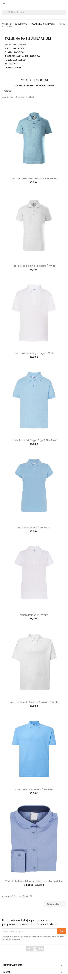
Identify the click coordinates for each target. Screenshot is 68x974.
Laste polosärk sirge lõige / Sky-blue (34, 440)
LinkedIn (42, 952)
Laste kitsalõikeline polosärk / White (34, 265)
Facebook (31, 952)
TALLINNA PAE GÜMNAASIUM (28, 38)
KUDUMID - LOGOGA (15, 44)
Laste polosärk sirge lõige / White (34, 353)
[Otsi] (34, 12)
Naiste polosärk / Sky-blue (34, 527)
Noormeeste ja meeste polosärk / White (34, 702)
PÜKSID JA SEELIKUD (15, 60)
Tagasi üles (55, 904)
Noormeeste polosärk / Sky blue (34, 789)
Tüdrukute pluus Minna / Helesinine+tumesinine (34, 881)
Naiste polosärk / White (34, 615)
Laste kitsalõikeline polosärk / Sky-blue (34, 178)
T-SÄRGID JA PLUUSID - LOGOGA (22, 56)
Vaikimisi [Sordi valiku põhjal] (34, 91)
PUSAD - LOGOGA (14, 52)
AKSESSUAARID (13, 67)
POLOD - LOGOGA (14, 48)
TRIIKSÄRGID (11, 63)
